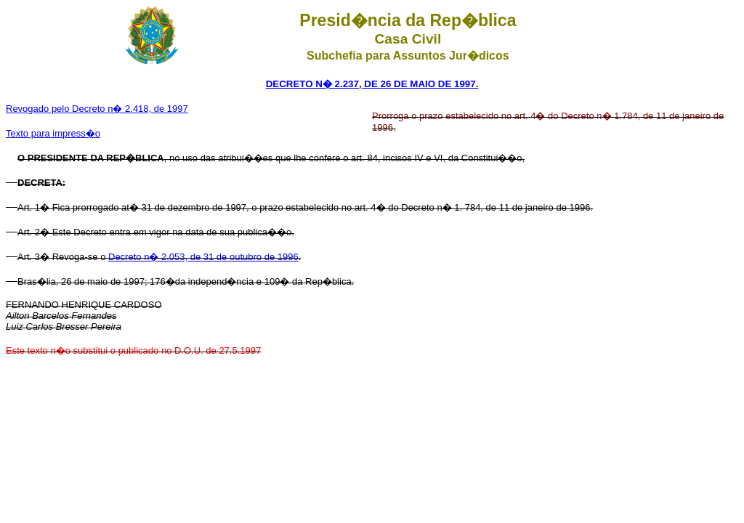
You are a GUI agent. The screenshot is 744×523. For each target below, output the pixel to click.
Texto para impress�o (53, 133)
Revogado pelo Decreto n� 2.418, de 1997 (97, 108)
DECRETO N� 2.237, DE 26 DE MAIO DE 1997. (372, 83)
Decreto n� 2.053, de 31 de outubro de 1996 (203, 256)
